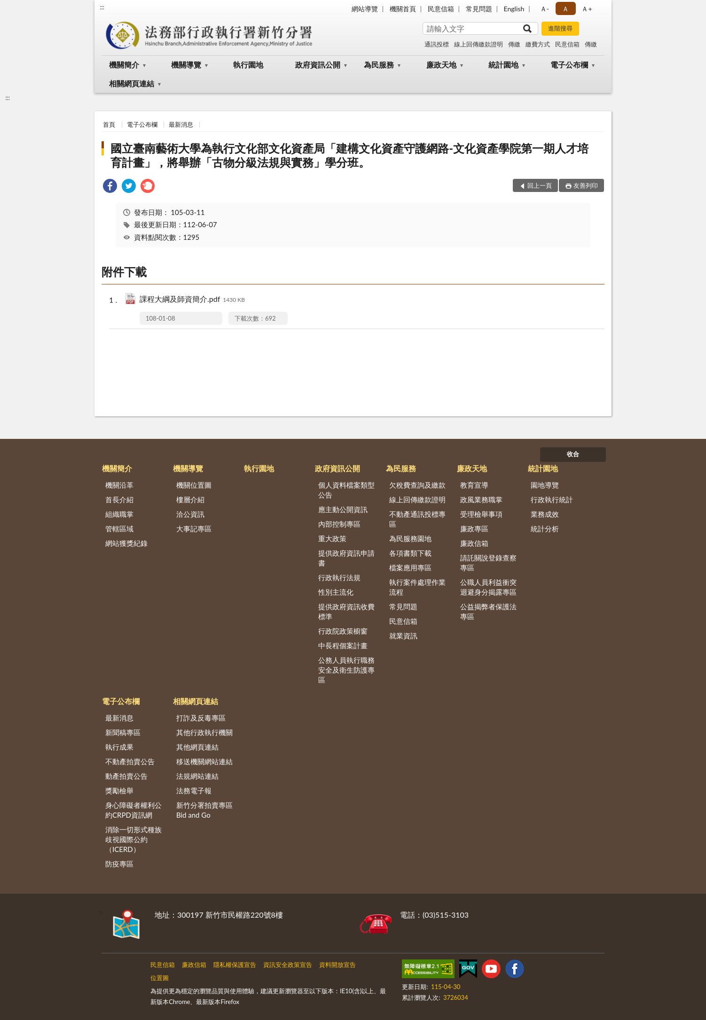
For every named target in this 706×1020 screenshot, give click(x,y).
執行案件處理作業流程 (417, 587)
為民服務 (379, 64)
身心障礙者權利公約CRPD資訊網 (133, 810)
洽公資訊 (190, 514)
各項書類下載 (410, 553)
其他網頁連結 (197, 747)
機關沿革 (119, 485)
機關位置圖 (194, 485)
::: (102, 7)
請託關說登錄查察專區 (488, 562)
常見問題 (479, 9)
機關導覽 (186, 64)
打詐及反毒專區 (201, 717)
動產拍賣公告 (126, 776)
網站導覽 (365, 9)
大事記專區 (194, 528)
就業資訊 (403, 635)
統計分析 (545, 528)
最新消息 (181, 124)
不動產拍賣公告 (130, 761)
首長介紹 (119, 499)
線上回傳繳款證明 (478, 44)
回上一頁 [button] (539, 185)
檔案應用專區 (410, 567)
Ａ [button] (565, 9)
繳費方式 (538, 44)
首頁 (109, 124)
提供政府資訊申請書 (346, 558)
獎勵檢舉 (119, 790)
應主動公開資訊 (343, 509)
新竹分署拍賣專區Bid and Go (204, 810)
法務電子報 (194, 790)
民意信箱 (441, 9)
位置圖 (159, 978)
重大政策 (332, 538)
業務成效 (545, 514)
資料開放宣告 (337, 964)
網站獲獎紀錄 (126, 543)
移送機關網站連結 (204, 761)
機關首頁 (403, 9)
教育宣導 (474, 485)
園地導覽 (545, 485)
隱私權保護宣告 (234, 964)
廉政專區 (474, 528)
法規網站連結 (197, 776)
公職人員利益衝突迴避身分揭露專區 (488, 587)
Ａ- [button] (544, 9)
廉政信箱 (474, 543)
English (514, 9)
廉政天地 (441, 64)
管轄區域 (119, 528)
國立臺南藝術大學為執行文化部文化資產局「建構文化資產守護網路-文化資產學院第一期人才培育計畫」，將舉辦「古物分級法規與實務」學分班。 (349, 155)
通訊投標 (436, 44)
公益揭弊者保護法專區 (488, 611)
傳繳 (514, 44)
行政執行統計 (552, 499)
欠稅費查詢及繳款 (417, 485)
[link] (110, 187)
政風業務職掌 (481, 499)
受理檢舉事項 (481, 514)
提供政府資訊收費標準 (346, 611)
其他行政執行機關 (204, 732)
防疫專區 (119, 863)
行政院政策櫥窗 (343, 631)
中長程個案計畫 (343, 645)
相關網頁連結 (131, 83)
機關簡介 (124, 64)
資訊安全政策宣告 (287, 964)
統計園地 (503, 64)
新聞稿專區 (123, 732)
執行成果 (119, 747)
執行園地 (248, 64)
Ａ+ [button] (586, 9)
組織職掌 (119, 514)
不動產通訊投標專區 (417, 519)
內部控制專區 (339, 524)
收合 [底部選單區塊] (573, 454)
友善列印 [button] (585, 185)
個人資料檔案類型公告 (346, 490)
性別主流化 (335, 592)
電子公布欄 (569, 64)
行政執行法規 (339, 577)
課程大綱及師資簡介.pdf (192, 299)
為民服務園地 (410, 538)
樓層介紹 (190, 499)
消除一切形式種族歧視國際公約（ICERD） (133, 839)
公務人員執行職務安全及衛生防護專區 (346, 670)
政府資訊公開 (317, 64)
